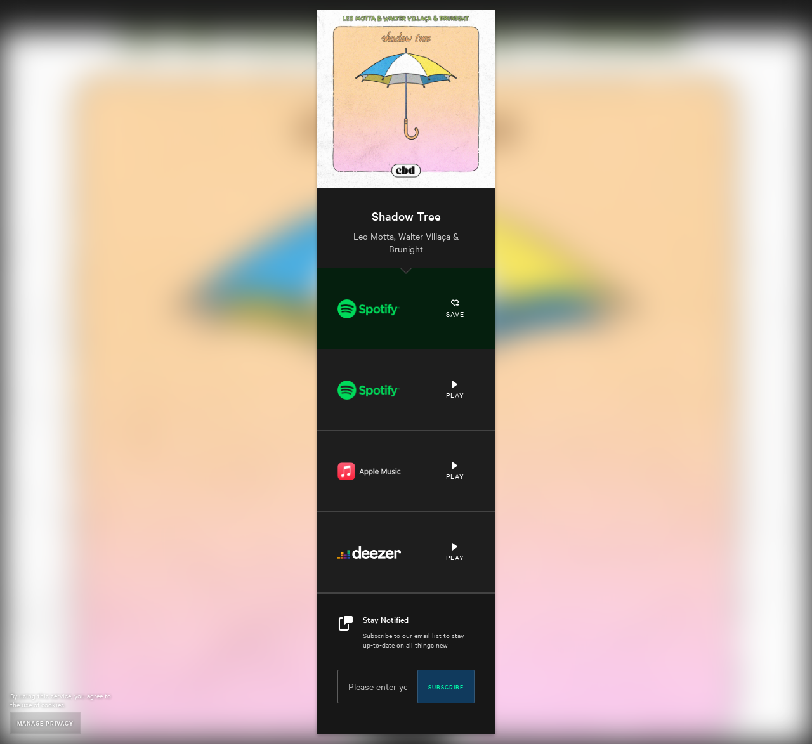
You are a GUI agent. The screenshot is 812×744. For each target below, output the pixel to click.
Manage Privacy (45, 723)
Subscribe (446, 686)
